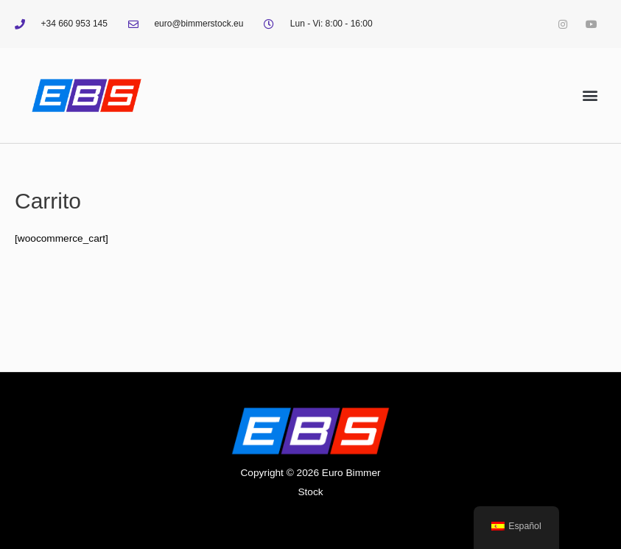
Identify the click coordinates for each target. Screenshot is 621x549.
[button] (590, 95)
